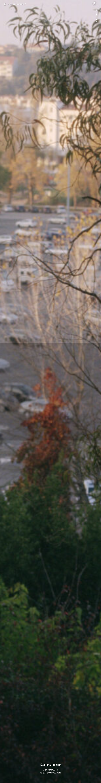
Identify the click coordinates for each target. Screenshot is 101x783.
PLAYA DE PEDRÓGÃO (17, 4)
